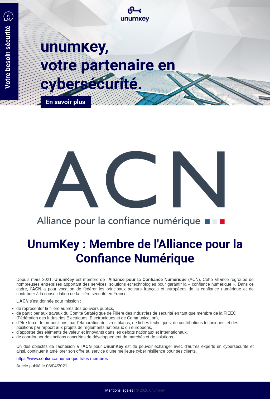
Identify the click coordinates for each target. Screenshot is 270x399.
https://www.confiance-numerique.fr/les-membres (62, 358)
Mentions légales (119, 390)
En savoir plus (65, 102)
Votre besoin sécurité (8, 50)
